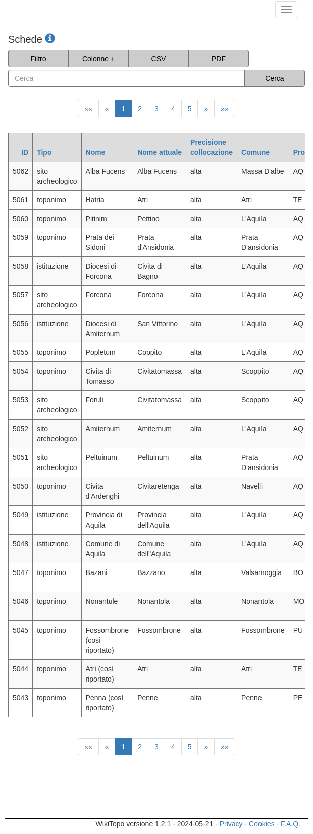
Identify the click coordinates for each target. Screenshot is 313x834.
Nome (96, 152)
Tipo (44, 152)
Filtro (38, 59)
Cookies (262, 824)
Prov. (301, 152)
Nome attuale (159, 152)
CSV (158, 59)
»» (225, 109)
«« (88, 109)
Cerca (274, 78)
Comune (255, 152)
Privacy (231, 824)
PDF (219, 59)
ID (24, 152)
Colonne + (98, 59)
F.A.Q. (290, 824)
